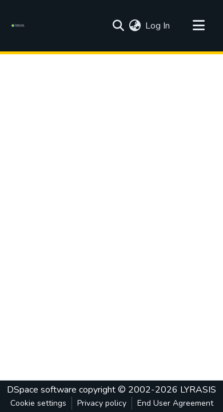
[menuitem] (135, 26)
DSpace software (42, 389)
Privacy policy (101, 403)
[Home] (20, 25)
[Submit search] (118, 26)
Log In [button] (158, 25)
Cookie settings (38, 403)
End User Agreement (175, 403)
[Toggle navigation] (198, 26)
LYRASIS (198, 389)
